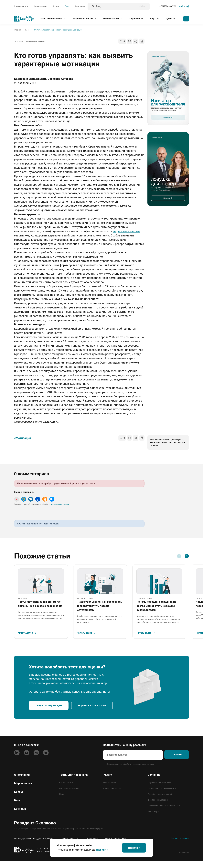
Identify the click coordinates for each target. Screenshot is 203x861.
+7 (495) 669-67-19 (167, 6)
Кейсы (56, 6)
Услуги (107, 774)
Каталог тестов (66, 782)
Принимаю (134, 847)
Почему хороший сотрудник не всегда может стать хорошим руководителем (157, 607)
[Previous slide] (179, 556)
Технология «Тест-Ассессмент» (162, 788)
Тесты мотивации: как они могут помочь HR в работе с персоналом (41, 605)
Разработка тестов (84, 18)
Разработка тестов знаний (160, 794)
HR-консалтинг (113, 18)
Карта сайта (184, 853)
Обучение (136, 18)
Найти (142, 6)
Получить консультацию (49, 708)
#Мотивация (22, 438)
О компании (21, 6)
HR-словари (153, 811)
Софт (154, 18)
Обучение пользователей (159, 782)
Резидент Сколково (35, 823)
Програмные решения (69, 788)
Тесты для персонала (52, 18)
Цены (170, 18)
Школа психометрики (158, 800)
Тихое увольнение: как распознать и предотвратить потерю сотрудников (100, 607)
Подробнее (101, 849)
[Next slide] (187, 556)
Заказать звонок (180, 838)
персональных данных (60, 504)
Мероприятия (41, 6)
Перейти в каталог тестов (93, 708)
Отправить (176, 755)
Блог (67, 6)
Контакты (80, 6)
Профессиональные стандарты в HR (164, 806)
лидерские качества (126, 231)
